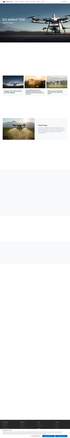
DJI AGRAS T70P (5, 425)
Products (16, 1)
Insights (27, 1)
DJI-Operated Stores (23, 427)
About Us (43, 1)
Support (38, 1)
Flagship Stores (22, 425)
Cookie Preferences (28, 432)
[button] (35, 47)
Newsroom (22, 1)
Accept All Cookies (61, 436)
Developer (57, 427)
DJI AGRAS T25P (5, 427)
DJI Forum (56, 425)
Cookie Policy (44, 433)
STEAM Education (40, 425)
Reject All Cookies (48, 436)
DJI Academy (32, 1)
